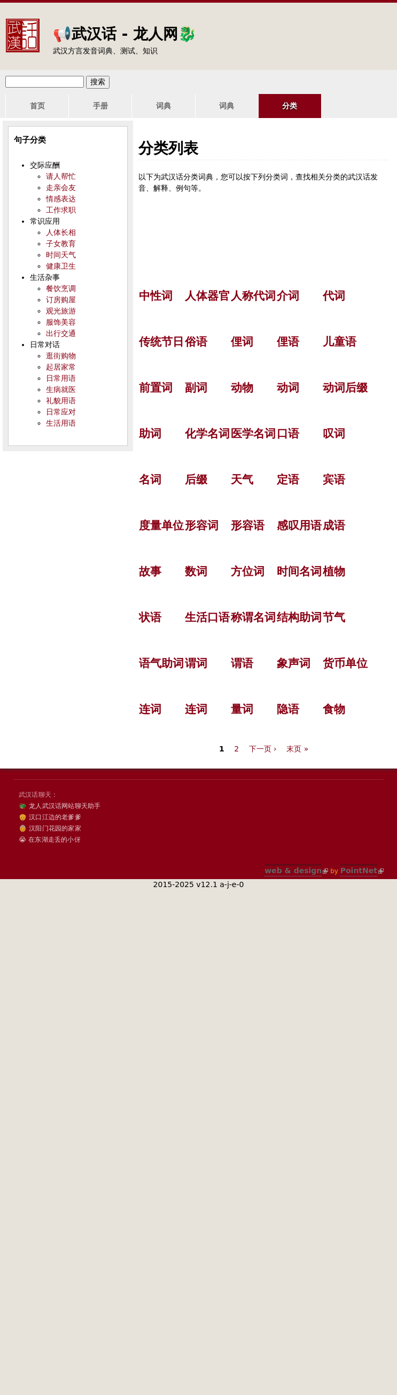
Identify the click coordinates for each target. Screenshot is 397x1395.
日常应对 (61, 411)
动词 (288, 387)
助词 (150, 433)
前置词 (156, 387)
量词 (242, 709)
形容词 (202, 525)
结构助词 (299, 617)
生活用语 (61, 423)
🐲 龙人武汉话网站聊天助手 (59, 806)
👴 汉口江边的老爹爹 (50, 817)
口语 (288, 433)
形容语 (247, 525)
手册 (87, 105)
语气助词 (161, 663)
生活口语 (207, 617)
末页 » (297, 748)
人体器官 (207, 295)
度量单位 (161, 525)
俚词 (242, 341)
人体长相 (61, 232)
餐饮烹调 (61, 288)
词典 (142, 105)
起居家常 (61, 367)
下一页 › (263, 748)
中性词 (156, 295)
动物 (242, 387)
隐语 (288, 709)
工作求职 (61, 210)
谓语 (242, 663)
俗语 (196, 341)
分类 (251, 105)
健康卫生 (61, 266)
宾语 (334, 479)
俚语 (288, 341)
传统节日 (161, 341)
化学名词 (207, 433)
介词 (288, 295)
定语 (288, 479)
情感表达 (61, 198)
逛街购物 (61, 355)
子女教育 (61, 243)
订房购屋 (61, 299)
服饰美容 (61, 322)
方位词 (247, 571)
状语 (150, 617)
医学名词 (253, 433)
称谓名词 (253, 617)
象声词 (293, 663)
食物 (334, 709)
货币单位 (345, 663)
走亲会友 (61, 187)
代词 (334, 295)
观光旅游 (61, 311)
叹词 (334, 433)
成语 (334, 525)
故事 (150, 571)
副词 (196, 387)
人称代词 (253, 295)
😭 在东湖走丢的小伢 (50, 839)
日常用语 (61, 378)
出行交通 (61, 333)
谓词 (196, 663)
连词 (150, 709)
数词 (196, 571)
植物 (334, 571)
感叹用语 (299, 525)
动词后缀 (345, 387)
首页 (33, 105)
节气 (334, 617)
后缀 (196, 479)
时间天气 (61, 254)
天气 (242, 479)
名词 (150, 479)
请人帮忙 (61, 176)
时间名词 (299, 571)
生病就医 (61, 389)
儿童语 (339, 341)
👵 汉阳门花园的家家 (50, 828)
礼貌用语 (61, 400)
